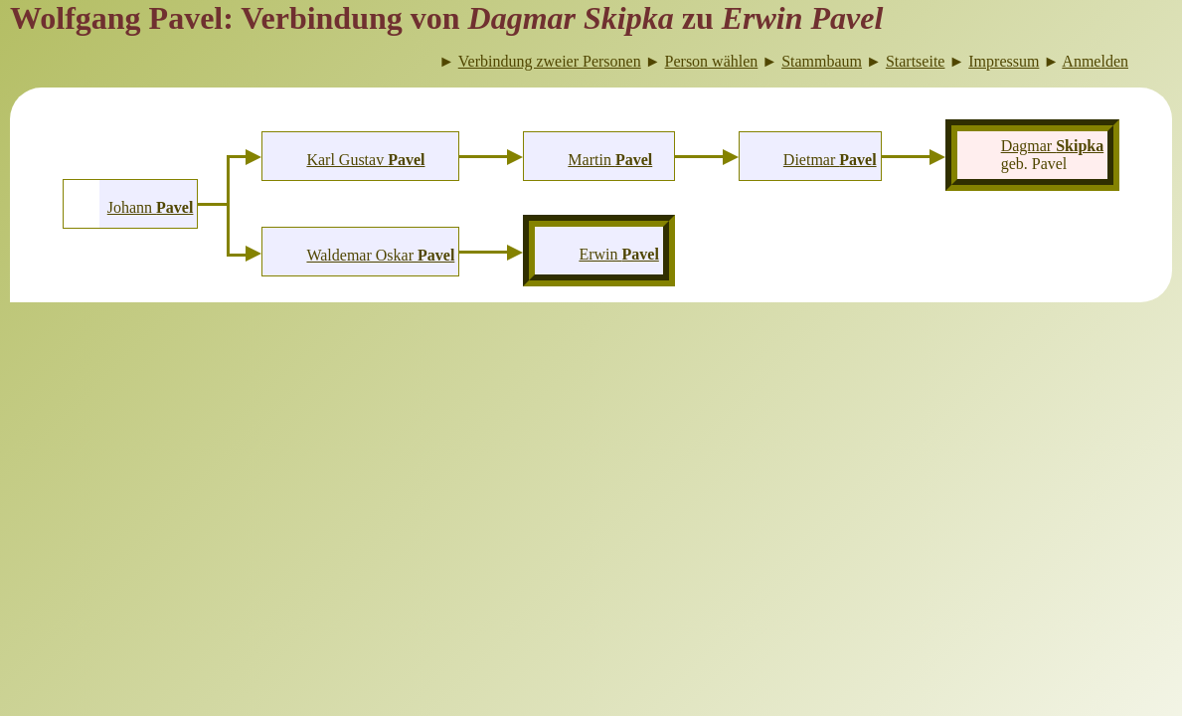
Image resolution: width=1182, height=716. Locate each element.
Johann (150, 207)
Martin (610, 159)
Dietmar (830, 159)
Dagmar (1052, 145)
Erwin (618, 254)
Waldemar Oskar (380, 255)
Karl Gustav (365, 159)
